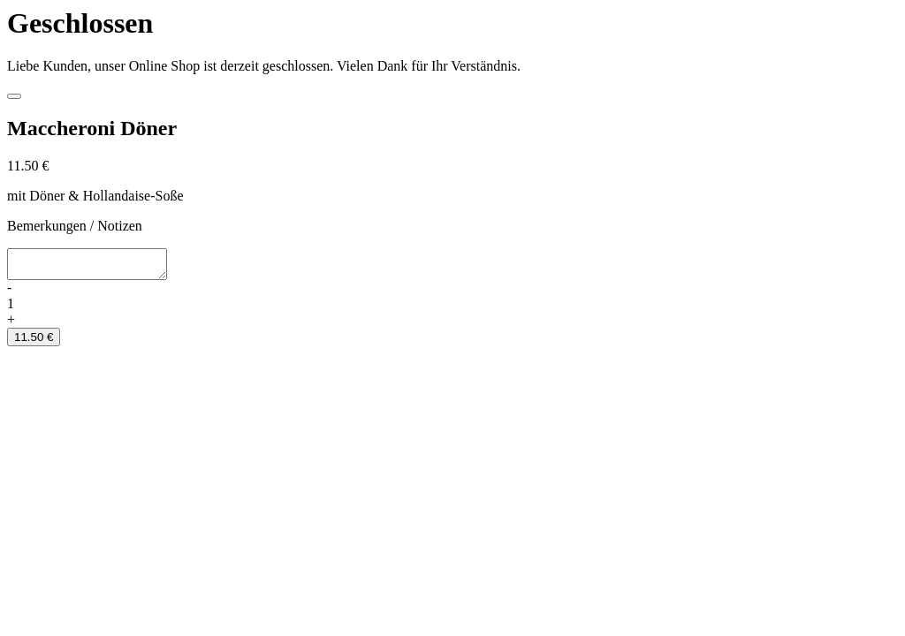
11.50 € (33, 342)
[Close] (14, 96)
